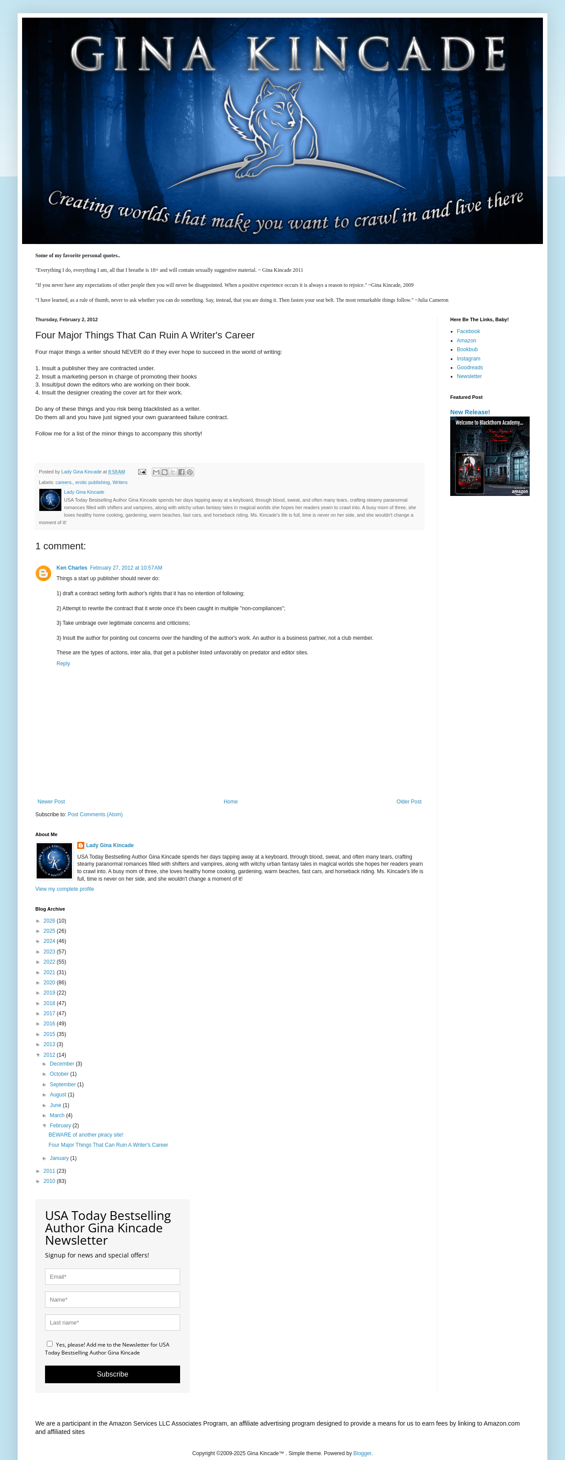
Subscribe (112, 1374)
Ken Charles (71, 568)
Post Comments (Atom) (95, 814)
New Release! (470, 412)
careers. (64, 482)
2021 (50, 972)
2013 (50, 1044)
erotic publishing (92, 482)
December (63, 1064)
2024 (50, 941)
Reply (63, 664)
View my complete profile (64, 889)
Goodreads (470, 367)
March (58, 1115)
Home (231, 802)
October (60, 1074)
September (63, 1084)
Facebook (468, 331)
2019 (50, 993)
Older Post (409, 802)
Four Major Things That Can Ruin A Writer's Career (108, 1145)
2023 (50, 952)
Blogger (363, 1453)
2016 (50, 1024)
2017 (50, 1013)
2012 (50, 1055)
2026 (50, 921)
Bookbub (467, 349)
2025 (50, 931)
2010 (50, 1181)
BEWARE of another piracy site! (86, 1135)
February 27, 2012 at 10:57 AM (126, 568)
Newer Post (51, 802)
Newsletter (469, 376)
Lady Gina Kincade (110, 845)
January (60, 1158)
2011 (50, 1171)
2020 (50, 983)
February (61, 1125)
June (56, 1105)
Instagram (468, 359)
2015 (50, 1034)
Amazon (466, 341)
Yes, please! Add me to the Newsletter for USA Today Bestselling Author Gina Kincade (107, 1348)
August (59, 1095)
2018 (50, 1003)
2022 (50, 962)
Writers (120, 482)
